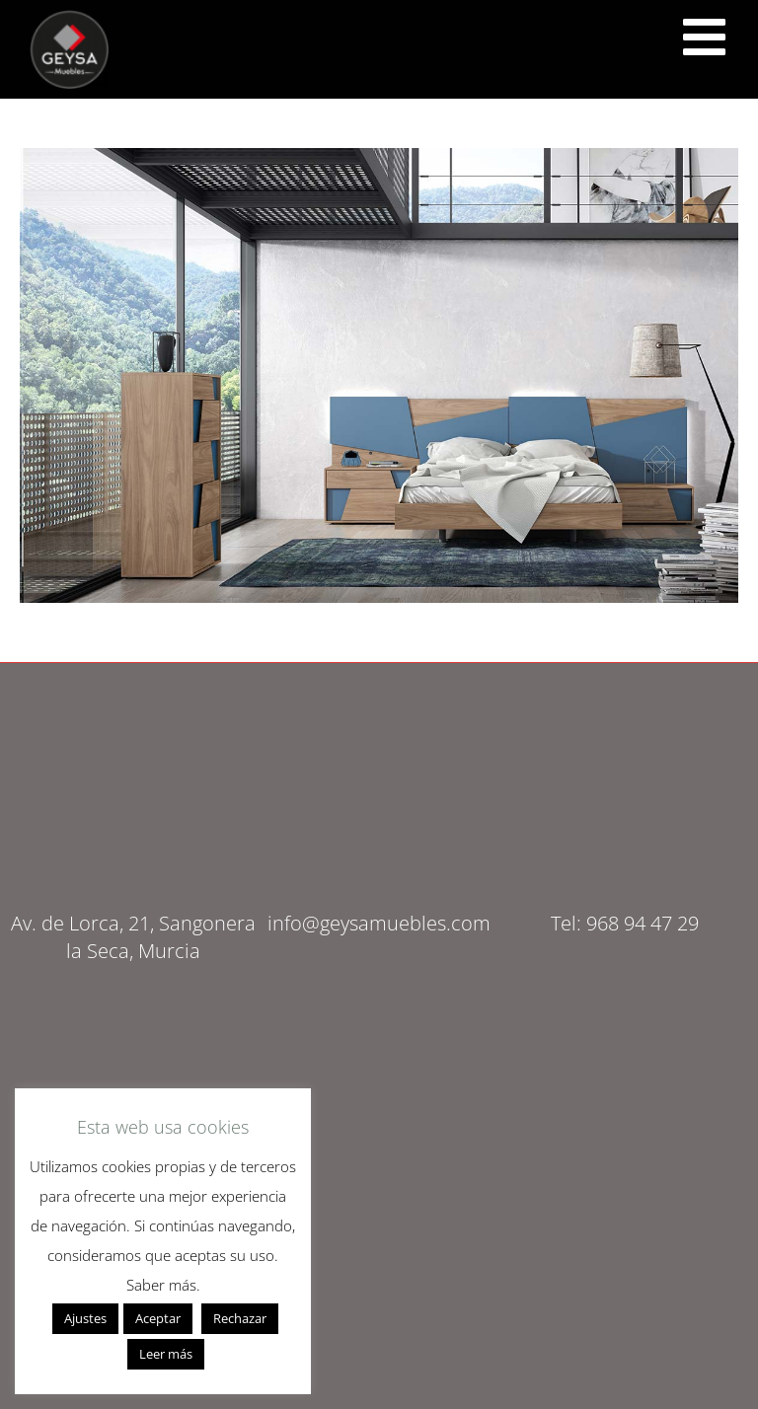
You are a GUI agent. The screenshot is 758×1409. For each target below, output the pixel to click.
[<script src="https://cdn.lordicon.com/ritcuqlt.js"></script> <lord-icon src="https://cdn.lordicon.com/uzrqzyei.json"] (703, 37)
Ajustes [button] (85, 1318)
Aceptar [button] (158, 1318)
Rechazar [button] (239, 1318)
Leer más (165, 1354)
